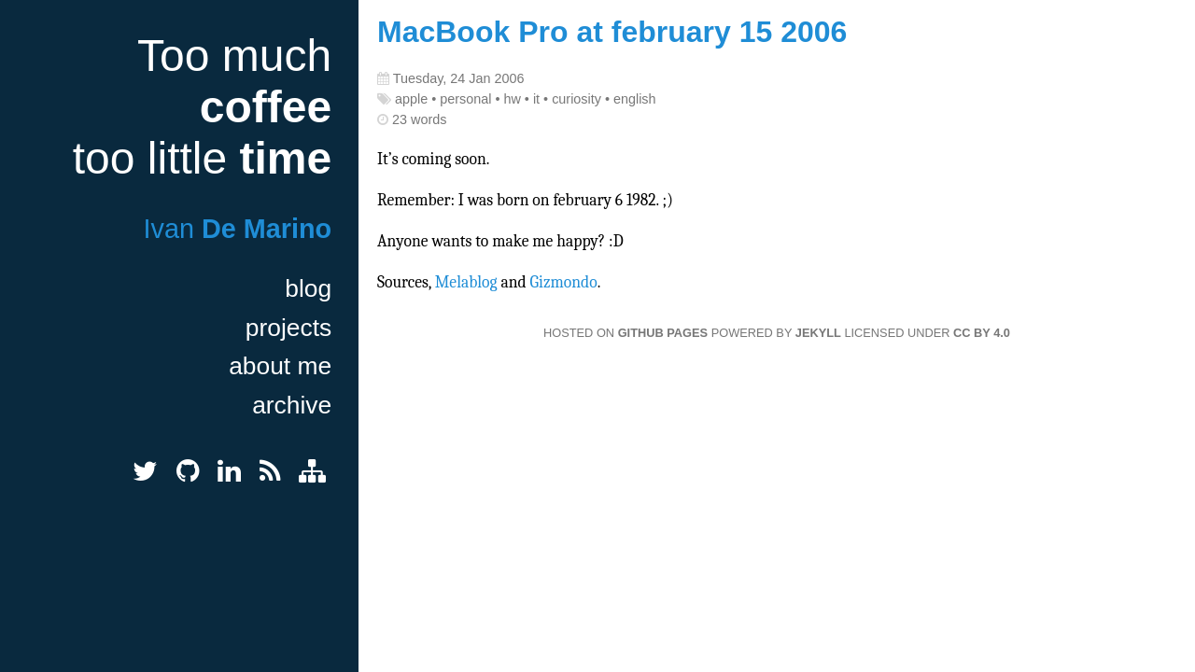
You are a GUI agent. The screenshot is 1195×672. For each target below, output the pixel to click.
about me (280, 366)
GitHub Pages (663, 333)
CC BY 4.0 (981, 333)
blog (308, 288)
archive (291, 405)
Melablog (466, 282)
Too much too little (202, 107)
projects (288, 328)
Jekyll (818, 333)
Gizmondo (564, 282)
